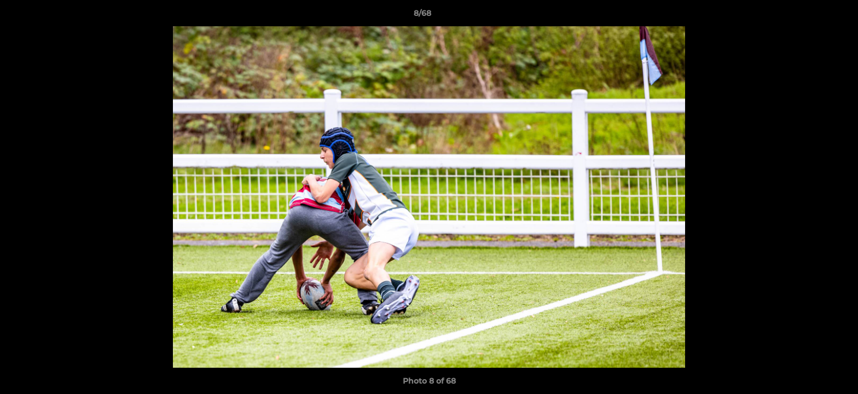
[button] (812, 16)
